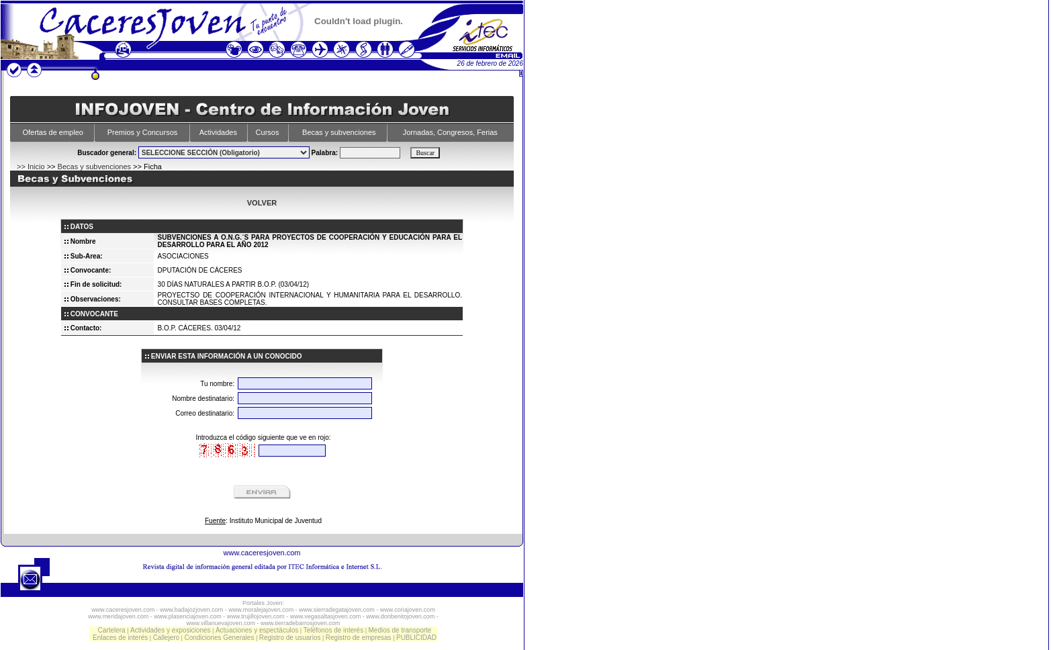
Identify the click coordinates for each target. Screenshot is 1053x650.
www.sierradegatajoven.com (337, 609)
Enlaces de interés (120, 637)
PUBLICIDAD (416, 637)
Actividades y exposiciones (170, 630)
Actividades (218, 132)
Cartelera (112, 630)
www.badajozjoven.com (191, 609)
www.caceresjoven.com (262, 553)
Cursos (267, 132)
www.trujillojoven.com (256, 616)
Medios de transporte (399, 630)
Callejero (166, 637)
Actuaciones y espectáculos (257, 630)
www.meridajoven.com (118, 616)
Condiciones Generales (219, 637)
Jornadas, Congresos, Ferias (450, 132)
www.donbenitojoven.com (400, 616)
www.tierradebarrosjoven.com (300, 623)
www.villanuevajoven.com (220, 623)
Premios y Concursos (142, 132)
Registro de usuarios (290, 637)
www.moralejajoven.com (260, 609)
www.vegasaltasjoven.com (325, 616)
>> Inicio (31, 166)
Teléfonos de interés (334, 630)
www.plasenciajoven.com (188, 616)
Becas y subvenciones (338, 132)
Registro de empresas (359, 637)
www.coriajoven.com (407, 609)
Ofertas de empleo (52, 132)
